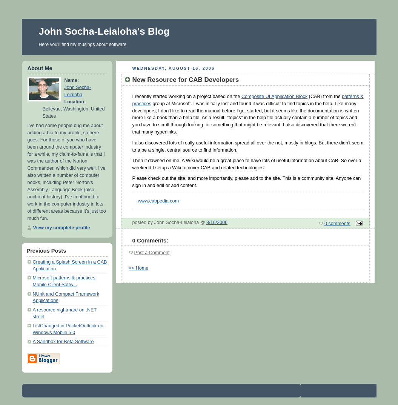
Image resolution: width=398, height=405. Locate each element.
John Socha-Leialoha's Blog (104, 31)
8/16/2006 (216, 222)
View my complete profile (61, 227)
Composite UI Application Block (274, 96)
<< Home (139, 268)
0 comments (337, 223)
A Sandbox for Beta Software (63, 341)
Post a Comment (152, 252)
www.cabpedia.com (158, 201)
